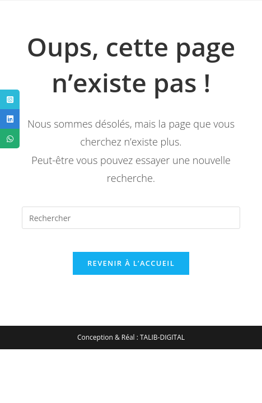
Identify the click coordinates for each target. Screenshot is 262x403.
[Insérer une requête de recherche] (131, 218)
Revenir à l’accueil (131, 263)
